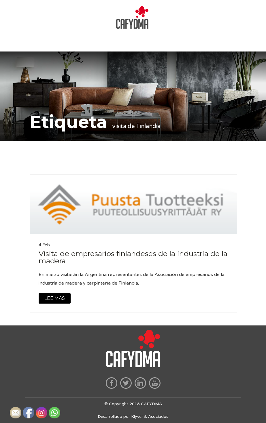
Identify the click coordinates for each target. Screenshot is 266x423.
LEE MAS (54, 298)
